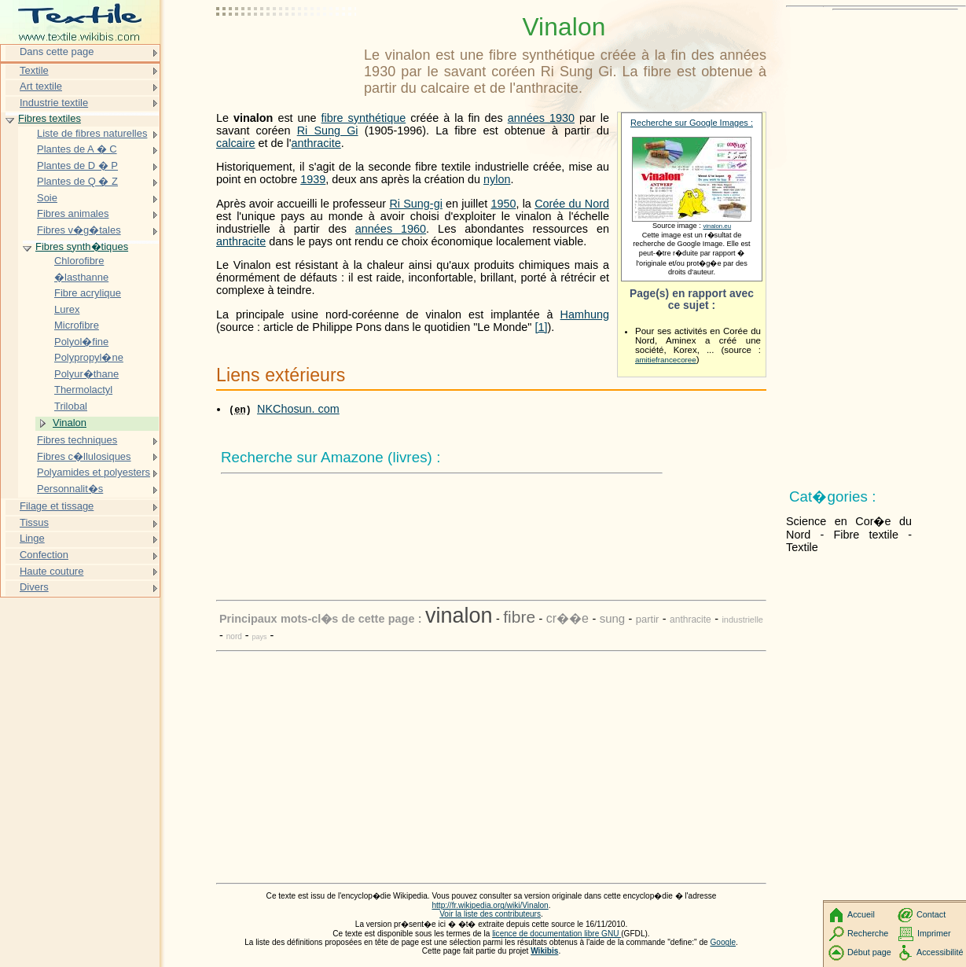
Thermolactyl (83, 389)
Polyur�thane (86, 374)
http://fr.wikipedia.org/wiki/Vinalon (490, 905)
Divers (34, 587)
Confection (44, 555)
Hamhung (584, 314)
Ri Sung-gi (415, 203)
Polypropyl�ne (88, 357)
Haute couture (51, 571)
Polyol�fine (81, 341)
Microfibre (76, 325)
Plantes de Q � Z (77, 181)
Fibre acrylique (87, 293)
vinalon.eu (717, 226)
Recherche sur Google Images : (691, 122)
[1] (540, 327)
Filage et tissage (57, 506)
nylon (496, 179)
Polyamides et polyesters (93, 472)
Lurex (66, 309)
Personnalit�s (70, 489)
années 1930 (541, 118)
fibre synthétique (363, 118)
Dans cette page (57, 51)
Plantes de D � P (77, 165)
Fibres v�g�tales (79, 230)
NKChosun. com (298, 409)
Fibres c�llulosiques (84, 456)
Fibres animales (72, 213)
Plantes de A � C (77, 149)
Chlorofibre (79, 261)
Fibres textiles (49, 118)
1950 (503, 203)
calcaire (235, 143)
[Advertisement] (287, 51)
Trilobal (70, 406)
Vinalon (69, 422)
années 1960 (390, 228)
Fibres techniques (77, 440)
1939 (312, 179)
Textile (34, 70)
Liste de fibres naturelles (92, 133)
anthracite (316, 143)
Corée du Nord (571, 203)
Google (723, 942)
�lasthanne (81, 277)
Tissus (34, 522)
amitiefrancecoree (665, 359)
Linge (32, 538)
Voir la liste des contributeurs (490, 914)
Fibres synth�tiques (81, 246)
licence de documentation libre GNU (556, 933)
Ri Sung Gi (327, 130)
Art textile (41, 86)
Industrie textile (54, 102)
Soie (47, 198)
